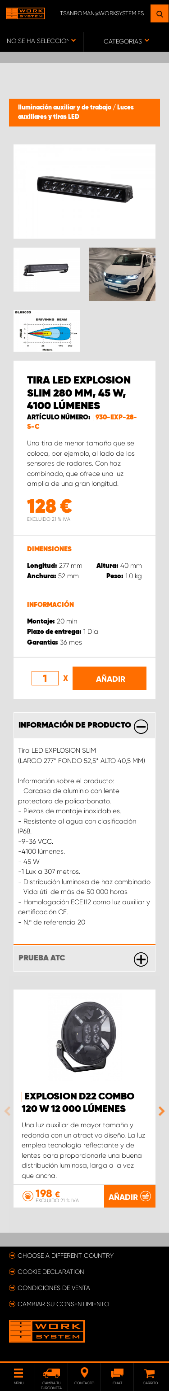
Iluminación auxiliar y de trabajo (65, 108)
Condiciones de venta (54, 1287)
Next (159, 1111)
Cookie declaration (51, 1271)
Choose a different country (66, 1255)
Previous (9, 1111)
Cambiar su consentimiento (63, 1304)
